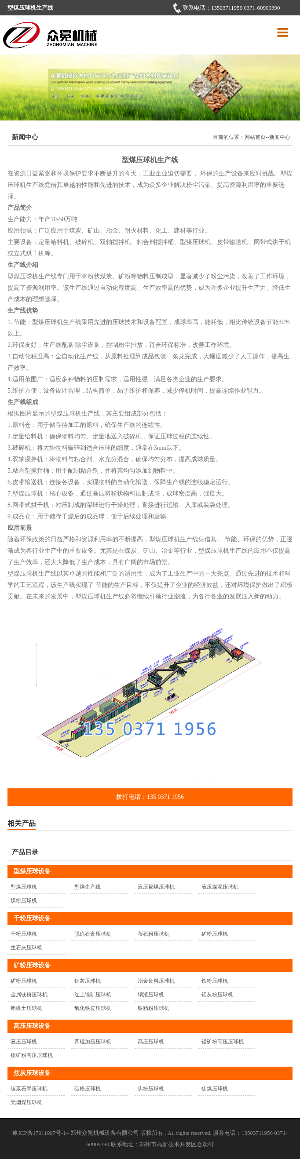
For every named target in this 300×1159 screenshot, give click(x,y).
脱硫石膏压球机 (92, 934)
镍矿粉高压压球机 (32, 1055)
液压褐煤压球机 (156, 887)
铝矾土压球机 (26, 1008)
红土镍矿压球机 (92, 994)
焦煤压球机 (214, 1089)
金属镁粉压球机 (29, 994)
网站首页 (255, 137)
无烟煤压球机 (26, 1102)
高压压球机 (151, 1042)
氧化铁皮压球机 (92, 1008)
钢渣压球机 (151, 994)
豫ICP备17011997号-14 (40, 1133)
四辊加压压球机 (92, 1042)
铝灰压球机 (87, 981)
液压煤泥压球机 (219, 887)
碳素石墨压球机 (29, 1089)
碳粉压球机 (87, 1089)
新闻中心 (279, 137)
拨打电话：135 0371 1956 (150, 797)
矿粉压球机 (214, 934)
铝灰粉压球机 (217, 994)
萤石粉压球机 (153, 934)
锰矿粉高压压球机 (222, 1042)
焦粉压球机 (151, 1089)
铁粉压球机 (214, 981)
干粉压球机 (24, 934)
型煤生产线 (87, 887)
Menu (281, 29)
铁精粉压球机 (153, 1008)
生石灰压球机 (26, 947)
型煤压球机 (24, 887)
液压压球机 (24, 1042)
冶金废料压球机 (156, 981)
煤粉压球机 (24, 900)
